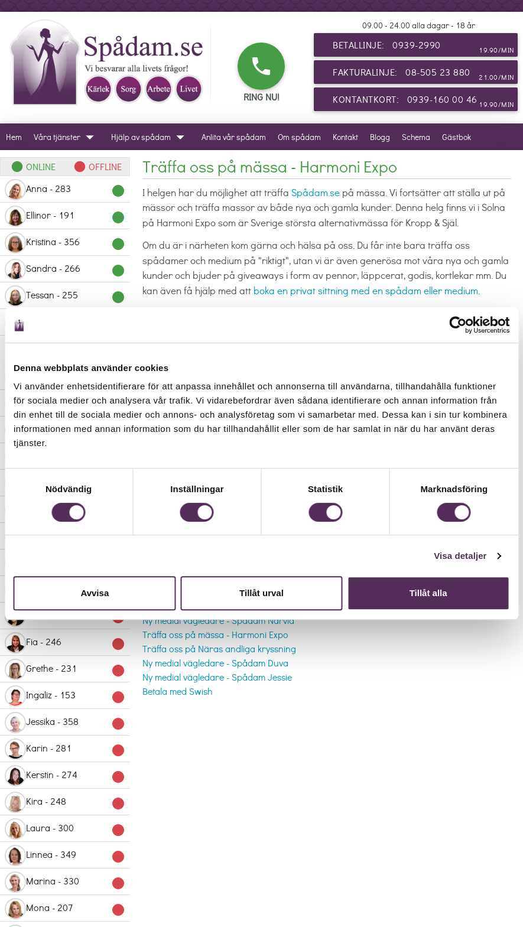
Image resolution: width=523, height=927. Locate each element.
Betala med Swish (177, 691)
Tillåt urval (261, 593)
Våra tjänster (66, 136)
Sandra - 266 (65, 269)
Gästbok (456, 136)
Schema (416, 136)
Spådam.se (315, 192)
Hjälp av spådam (150, 136)
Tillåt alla (428, 593)
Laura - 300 (65, 829)
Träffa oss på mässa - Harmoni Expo (215, 634)
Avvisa (94, 593)
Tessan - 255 (65, 296)
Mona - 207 (65, 908)
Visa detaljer (460, 556)
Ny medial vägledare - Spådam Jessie (217, 677)
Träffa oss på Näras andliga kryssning (219, 648)
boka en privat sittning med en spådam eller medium (366, 290)
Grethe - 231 (65, 669)
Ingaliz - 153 (65, 696)
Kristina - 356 (65, 242)
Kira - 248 (65, 802)
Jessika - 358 (65, 722)
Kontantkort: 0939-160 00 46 (424, 101)
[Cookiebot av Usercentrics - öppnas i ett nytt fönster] (457, 325)
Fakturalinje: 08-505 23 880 (424, 74)
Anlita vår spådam (234, 136)
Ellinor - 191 (65, 216)
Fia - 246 (65, 642)
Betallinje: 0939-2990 (424, 47)
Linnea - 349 (65, 855)
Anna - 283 (65, 189)
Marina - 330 (65, 882)
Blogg (380, 136)
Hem (14, 136)
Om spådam (299, 136)
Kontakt (345, 136)
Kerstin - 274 (65, 775)
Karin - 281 (65, 749)
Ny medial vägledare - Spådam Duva (215, 662)
